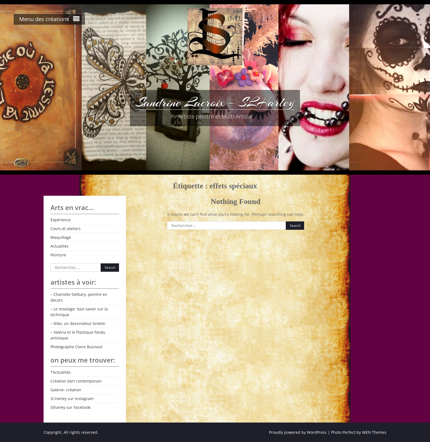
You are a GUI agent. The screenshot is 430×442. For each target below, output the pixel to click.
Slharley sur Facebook (70, 407)
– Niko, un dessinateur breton (77, 323)
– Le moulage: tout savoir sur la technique (79, 311)
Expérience (60, 219)
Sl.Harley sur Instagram (72, 398)
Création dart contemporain (76, 381)
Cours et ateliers (65, 228)
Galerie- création (65, 389)
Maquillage (60, 237)
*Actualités (60, 372)
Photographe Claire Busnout (76, 346)
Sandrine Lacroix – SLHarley (215, 102)
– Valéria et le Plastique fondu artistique (77, 335)
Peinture (58, 254)
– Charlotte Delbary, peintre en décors (78, 297)
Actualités (59, 246)
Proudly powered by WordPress (298, 432)
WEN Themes (374, 432)
